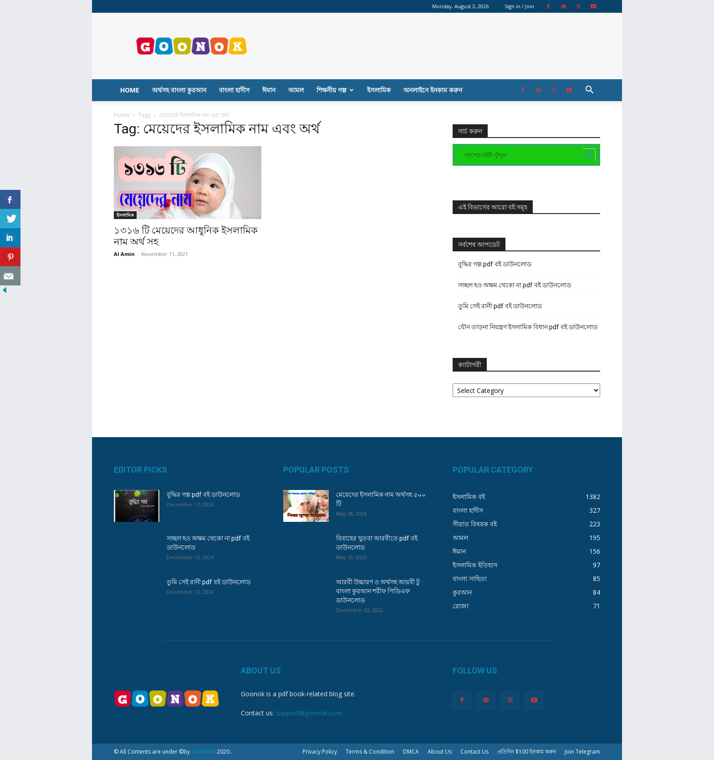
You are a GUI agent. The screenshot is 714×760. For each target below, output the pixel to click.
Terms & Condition (370, 751)
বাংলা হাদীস (234, 90)
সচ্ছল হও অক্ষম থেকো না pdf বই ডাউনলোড (514, 285)
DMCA (411, 751)
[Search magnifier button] (589, 154)
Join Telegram (582, 751)
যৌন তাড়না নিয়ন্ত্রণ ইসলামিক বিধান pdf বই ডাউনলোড (527, 327)
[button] (589, 91)
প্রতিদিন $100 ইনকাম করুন (526, 751)
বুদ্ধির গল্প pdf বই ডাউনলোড (494, 264)
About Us (440, 751)
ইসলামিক (379, 90)
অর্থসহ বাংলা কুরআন (179, 90)
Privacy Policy (319, 751)
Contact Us (474, 751)
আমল (296, 90)
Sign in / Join (519, 6)
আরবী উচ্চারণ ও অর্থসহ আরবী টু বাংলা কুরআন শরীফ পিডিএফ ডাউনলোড (378, 591)
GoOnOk (203, 751)
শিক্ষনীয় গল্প (335, 90)
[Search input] (522, 154)
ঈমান (268, 90)
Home (129, 90)
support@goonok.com (309, 713)
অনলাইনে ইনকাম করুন (432, 90)
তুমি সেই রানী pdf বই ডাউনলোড (500, 306)
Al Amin (124, 253)
